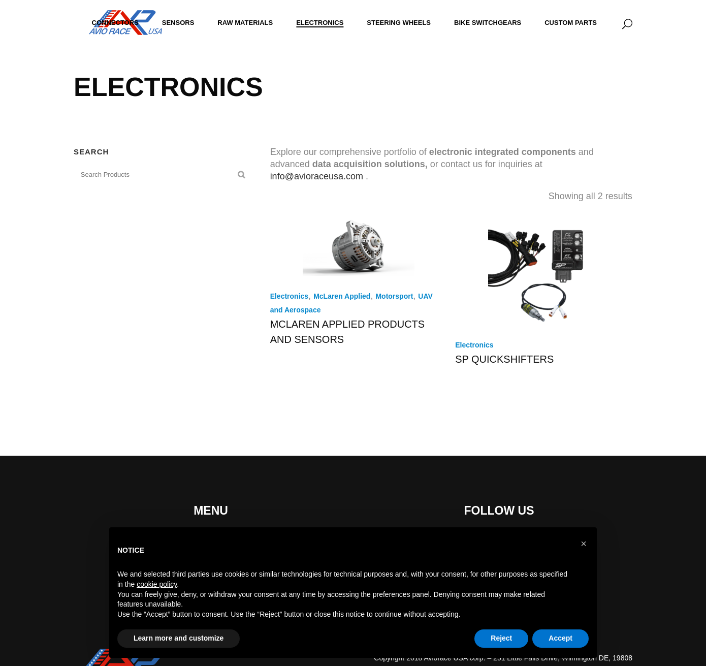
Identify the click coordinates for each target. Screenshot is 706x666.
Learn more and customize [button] (178, 638)
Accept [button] (560, 638)
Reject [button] (501, 638)
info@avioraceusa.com (316, 176)
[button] (583, 543)
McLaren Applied (341, 296)
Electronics (289, 296)
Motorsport (394, 296)
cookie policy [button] (157, 584)
